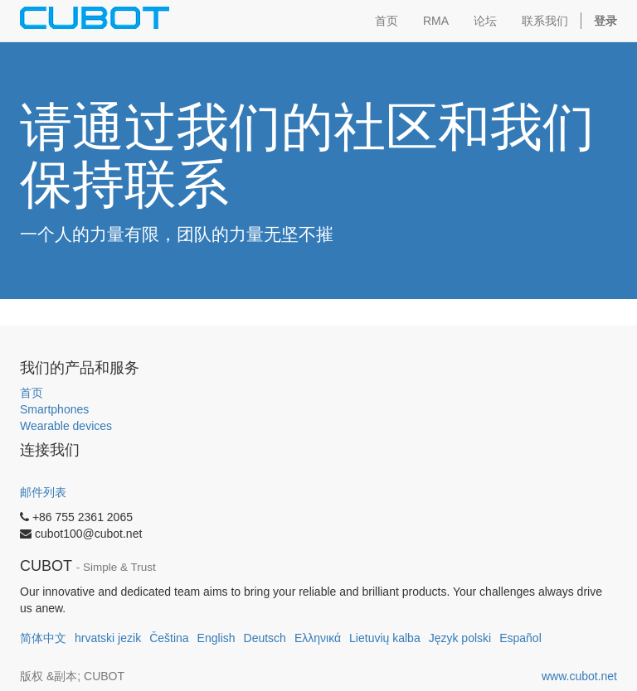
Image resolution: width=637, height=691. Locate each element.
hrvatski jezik (108, 638)
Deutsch (265, 638)
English (216, 638)
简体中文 (43, 638)
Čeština (168, 638)
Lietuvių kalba (385, 638)
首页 (31, 392)
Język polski (460, 638)
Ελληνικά (317, 638)
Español (520, 638)
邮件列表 (43, 492)
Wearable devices (66, 425)
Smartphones (54, 409)
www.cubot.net (579, 676)
